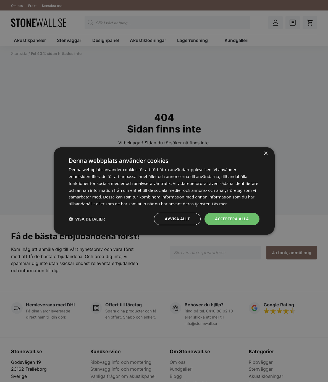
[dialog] (164, 191)
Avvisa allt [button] (177, 218)
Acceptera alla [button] (232, 218)
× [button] (266, 154)
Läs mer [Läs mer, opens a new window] (219, 203)
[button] (87, 218)
